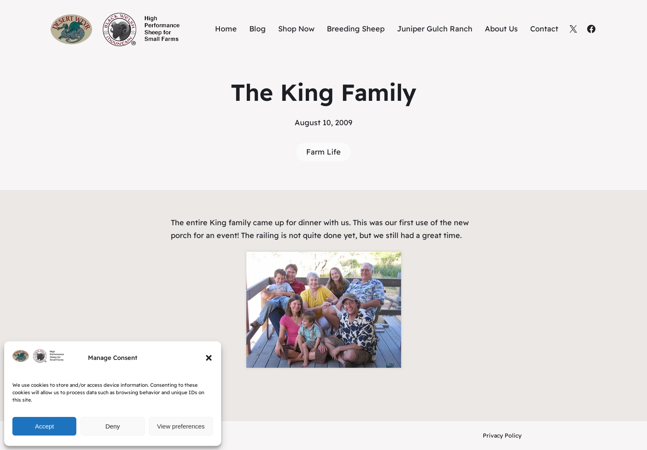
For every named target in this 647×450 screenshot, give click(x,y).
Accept (44, 426)
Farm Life (323, 152)
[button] (209, 358)
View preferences (181, 426)
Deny (112, 426)
